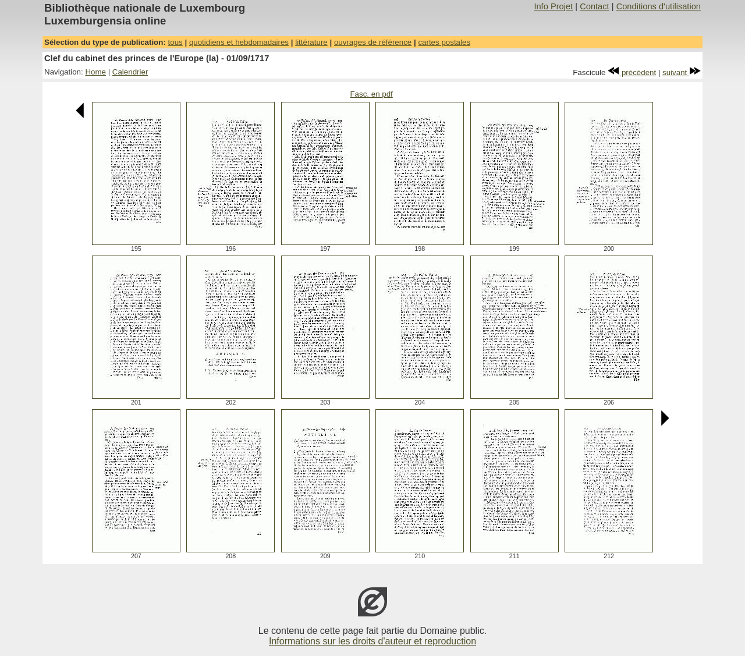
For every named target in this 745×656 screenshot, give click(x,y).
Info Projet (553, 6)
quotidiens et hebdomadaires (239, 42)
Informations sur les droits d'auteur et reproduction (372, 641)
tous (175, 42)
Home (95, 72)
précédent (632, 72)
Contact (594, 6)
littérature (311, 42)
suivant (681, 72)
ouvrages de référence (372, 42)
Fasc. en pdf (371, 94)
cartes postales (444, 42)
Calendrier (130, 72)
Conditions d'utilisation (658, 6)
